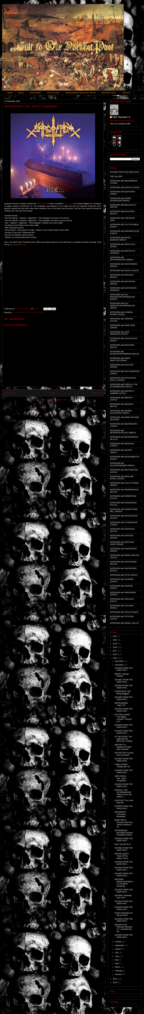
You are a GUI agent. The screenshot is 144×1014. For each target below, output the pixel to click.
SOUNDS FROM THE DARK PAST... (124, 669)
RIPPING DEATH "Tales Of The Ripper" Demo (122, 856)
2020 (115, 640)
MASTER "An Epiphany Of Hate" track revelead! (123, 747)
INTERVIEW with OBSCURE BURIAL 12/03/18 (122, 477)
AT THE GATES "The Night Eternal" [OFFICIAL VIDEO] (123, 739)
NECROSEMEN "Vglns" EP (121, 704)
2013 (115, 982)
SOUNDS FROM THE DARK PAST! (124, 172)
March (118, 967)
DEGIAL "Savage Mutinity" (122, 675)
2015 (115, 658)
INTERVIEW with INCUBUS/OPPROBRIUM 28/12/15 (124, 352)
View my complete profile (120, 124)
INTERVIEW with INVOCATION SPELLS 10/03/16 (123, 379)
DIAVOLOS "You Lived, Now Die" (124, 801)
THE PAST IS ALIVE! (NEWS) (32, 312)
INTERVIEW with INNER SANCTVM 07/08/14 (120, 359)
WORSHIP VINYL (108, 93)
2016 (115, 654)
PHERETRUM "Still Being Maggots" (122, 692)
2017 (115, 651)
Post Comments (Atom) (58, 400)
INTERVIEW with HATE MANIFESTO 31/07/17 (119, 333)
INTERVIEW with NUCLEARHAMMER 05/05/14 (122, 464)
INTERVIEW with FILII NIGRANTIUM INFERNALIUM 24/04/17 (122, 305)
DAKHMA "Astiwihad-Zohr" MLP (123, 896)
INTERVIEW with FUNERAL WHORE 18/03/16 (121, 313)
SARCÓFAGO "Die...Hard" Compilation (120, 778)
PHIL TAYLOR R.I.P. (123, 844)
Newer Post (9, 393)
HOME (10, 93)
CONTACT (126, 93)
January (118, 974)
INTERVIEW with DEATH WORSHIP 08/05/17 (120, 239)
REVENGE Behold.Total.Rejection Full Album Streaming (124, 882)
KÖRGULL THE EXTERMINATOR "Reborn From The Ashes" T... (123, 793)
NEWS (21, 93)
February (119, 971)
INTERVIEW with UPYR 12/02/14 (123, 575)
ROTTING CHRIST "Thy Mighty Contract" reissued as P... (123, 718)
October (118, 942)
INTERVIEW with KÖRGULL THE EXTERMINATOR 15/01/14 (123, 385)
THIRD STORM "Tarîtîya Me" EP (122, 765)
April (117, 963)
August (118, 949)
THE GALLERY (53, 93)
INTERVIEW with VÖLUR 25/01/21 (124, 612)
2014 (115, 979)
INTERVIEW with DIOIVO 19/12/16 (124, 270)
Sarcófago (16, 312)
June (117, 956)
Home (53, 393)
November (119, 665)
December (119, 661)
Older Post (96, 393)
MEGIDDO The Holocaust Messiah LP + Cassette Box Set (123, 928)
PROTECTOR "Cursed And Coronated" (124, 754)
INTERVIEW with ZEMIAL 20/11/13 (124, 623)
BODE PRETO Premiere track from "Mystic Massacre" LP (124, 823)
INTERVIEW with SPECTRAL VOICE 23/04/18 (122, 543)
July (117, 952)
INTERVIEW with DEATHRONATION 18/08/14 (121, 258)
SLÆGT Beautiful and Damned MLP (124, 914)
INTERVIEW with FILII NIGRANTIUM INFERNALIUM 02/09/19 (122, 297)
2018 (115, 647)
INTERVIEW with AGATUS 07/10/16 (125, 187)
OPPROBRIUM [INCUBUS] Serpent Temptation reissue (124, 832)
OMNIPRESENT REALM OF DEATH (80, 93)
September (119, 945)
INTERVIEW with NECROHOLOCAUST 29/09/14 (123, 431)
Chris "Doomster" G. (122, 117)
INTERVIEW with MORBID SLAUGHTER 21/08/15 (121, 412)
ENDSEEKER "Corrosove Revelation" (120, 814)
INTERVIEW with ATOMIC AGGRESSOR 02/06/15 (120, 199)
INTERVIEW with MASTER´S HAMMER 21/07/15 (122, 392)
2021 (115, 636)
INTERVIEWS (35, 93)
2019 (115, 644)
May (117, 960)
